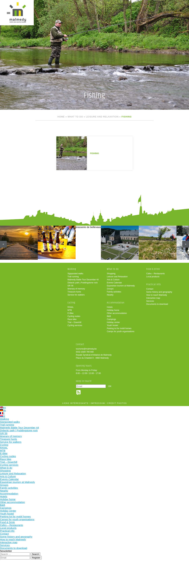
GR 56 (70, 286)
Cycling (71, 303)
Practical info (153, 284)
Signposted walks (75, 273)
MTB (70, 310)
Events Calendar (114, 283)
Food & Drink (153, 269)
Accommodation (115, 303)
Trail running (73, 276)
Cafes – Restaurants (155, 273)
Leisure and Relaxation (102, 116)
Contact (149, 289)
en (3, 407)
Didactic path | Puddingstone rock (83, 283)
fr (2, 413)
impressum (98, 403)
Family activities (114, 292)
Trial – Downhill (74, 322)
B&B (109, 316)
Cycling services (75, 325)
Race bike (72, 319)
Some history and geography (159, 292)
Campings (111, 319)
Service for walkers (76, 295)
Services (150, 301)
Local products (152, 276)
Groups (110, 289)
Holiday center (113, 322)
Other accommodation (117, 313)
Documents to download (157, 304)
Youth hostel (112, 325)
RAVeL (71, 307)
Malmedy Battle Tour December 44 (83, 279)
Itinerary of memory (76, 289)
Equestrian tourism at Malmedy (121, 286)
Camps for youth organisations (120, 331)
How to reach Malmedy (156, 295)
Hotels (110, 307)
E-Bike (70, 313)
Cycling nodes (74, 316)
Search (35, 554)
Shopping (111, 273)
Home (61, 116)
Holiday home (113, 310)
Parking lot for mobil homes (119, 328)
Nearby (110, 295)
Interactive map (153, 298)
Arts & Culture (113, 279)
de (3, 410)
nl (2, 416)
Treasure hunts (74, 292)
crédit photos (117, 403)
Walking (72, 269)
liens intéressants (75, 403)
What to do (75, 116)
